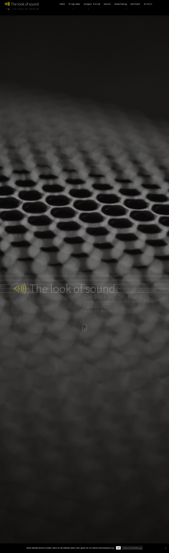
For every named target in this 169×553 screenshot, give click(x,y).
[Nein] (165, 548)
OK (118, 547)
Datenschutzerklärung (132, 548)
